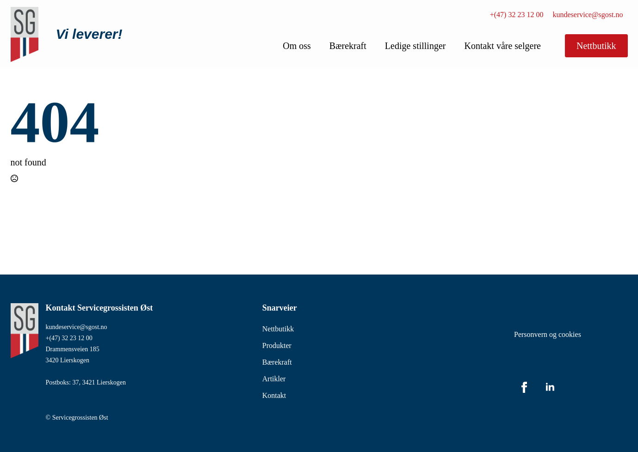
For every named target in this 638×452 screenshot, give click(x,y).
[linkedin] (550, 387)
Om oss (297, 46)
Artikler (274, 379)
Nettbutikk (278, 329)
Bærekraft (347, 46)
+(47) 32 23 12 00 (517, 14)
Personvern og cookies (547, 334)
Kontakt (274, 395)
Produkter (276, 345)
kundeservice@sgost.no (587, 14)
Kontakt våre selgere (502, 46)
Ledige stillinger (415, 46)
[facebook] (524, 387)
